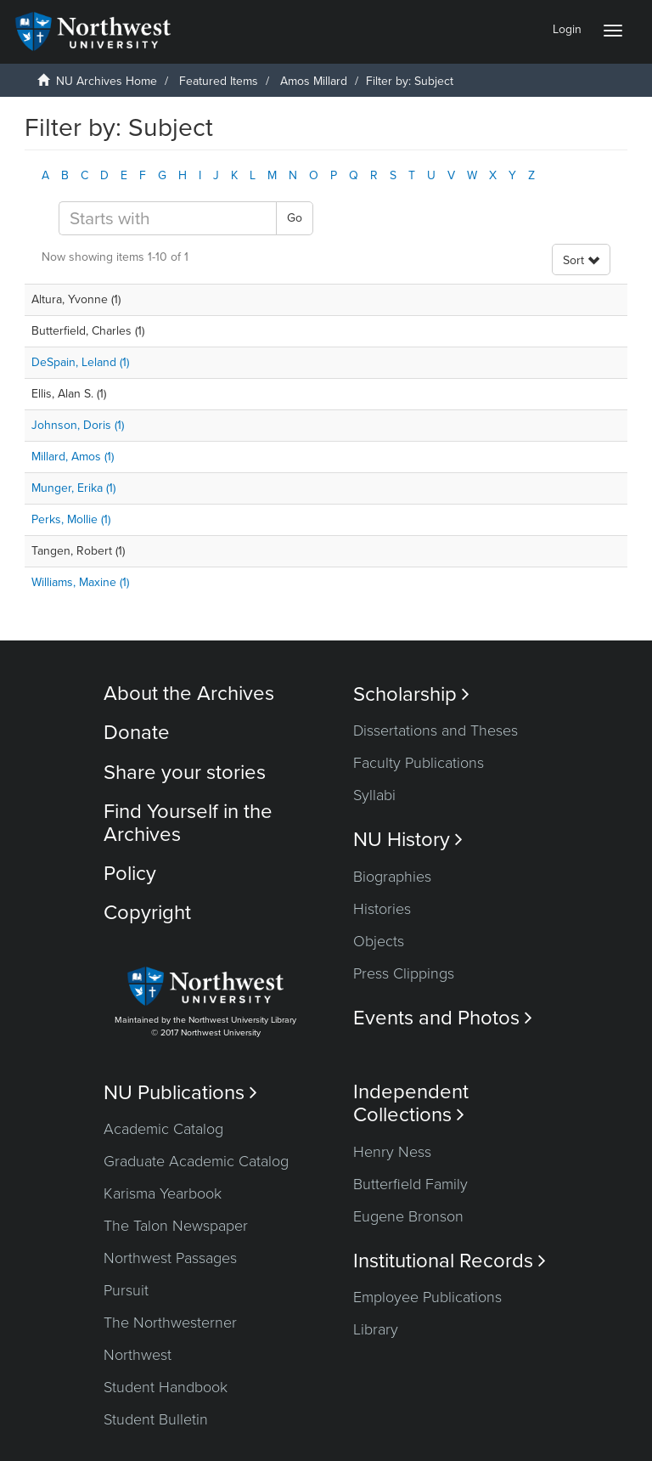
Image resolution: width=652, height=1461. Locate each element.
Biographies (392, 876)
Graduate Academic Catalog (196, 1161)
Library (375, 1329)
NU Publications (180, 1092)
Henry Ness (392, 1151)
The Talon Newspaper (176, 1225)
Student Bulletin (156, 1419)
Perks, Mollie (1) (70, 519)
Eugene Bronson (408, 1216)
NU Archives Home (106, 81)
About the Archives (189, 693)
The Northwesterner (170, 1322)
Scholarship (411, 694)
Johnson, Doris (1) (77, 425)
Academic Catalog (163, 1129)
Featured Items (218, 81)
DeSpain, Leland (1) (80, 362)
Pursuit (126, 1290)
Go (294, 218)
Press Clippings (403, 973)
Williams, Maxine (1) (80, 582)
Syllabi (374, 795)
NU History (408, 839)
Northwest (137, 1354)
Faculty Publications (418, 762)
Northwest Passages (170, 1258)
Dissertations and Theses (435, 730)
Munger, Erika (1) (73, 488)
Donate (137, 732)
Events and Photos (442, 1018)
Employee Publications (427, 1297)
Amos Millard (313, 81)
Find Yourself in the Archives (188, 822)
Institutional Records (449, 1261)
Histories (382, 909)
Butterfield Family (410, 1184)
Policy (130, 873)
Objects (378, 941)
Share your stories (185, 772)
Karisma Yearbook (163, 1193)
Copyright (147, 912)
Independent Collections (411, 1103)
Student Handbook (166, 1387)
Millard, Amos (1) (72, 456)
